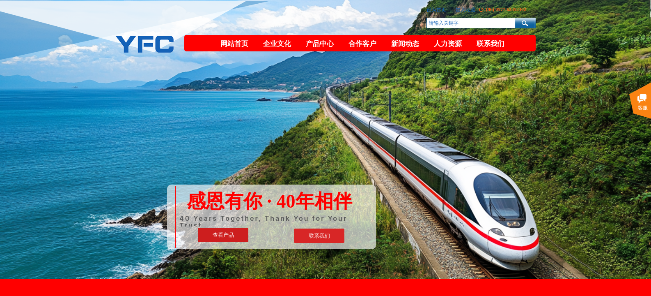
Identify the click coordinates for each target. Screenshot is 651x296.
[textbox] (470, 23)
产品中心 (320, 44)
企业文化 (277, 44)
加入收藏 (465, 10)
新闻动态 (405, 44)
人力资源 (448, 44)
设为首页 (436, 10)
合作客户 (362, 44)
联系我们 (490, 44)
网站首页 (234, 44)
